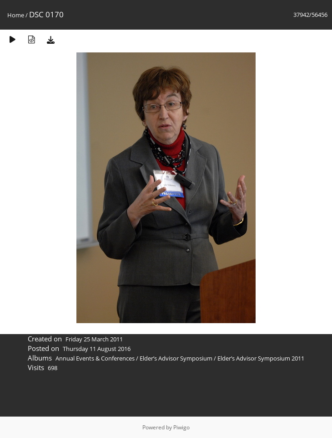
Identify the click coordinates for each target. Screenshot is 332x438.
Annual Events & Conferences (95, 358)
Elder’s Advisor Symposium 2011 (260, 358)
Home (15, 15)
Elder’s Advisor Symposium (176, 358)
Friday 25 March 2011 (94, 339)
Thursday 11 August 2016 (97, 349)
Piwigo (181, 427)
